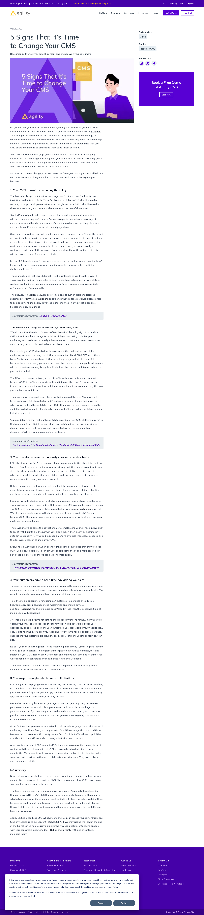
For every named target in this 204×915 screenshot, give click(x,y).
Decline (124, 903)
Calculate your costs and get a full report (90, 3)
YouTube (162, 870)
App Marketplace (55, 865)
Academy (173, 3)
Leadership (126, 870)
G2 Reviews (163, 865)
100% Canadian (128, 865)
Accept (101, 903)
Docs (182, 3)
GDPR (46, 912)
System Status (18, 912)
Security (55, 912)
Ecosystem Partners (56, 870)
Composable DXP (18, 870)
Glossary (65, 912)
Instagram (163, 874)
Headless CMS (147, 48)
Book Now (166, 94)
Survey (97, 131)
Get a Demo (171, 13)
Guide (143, 36)
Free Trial (187, 13)
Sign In (191, 3)
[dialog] (72, 892)
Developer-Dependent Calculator (99, 870)
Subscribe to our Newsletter (171, 884)
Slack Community (166, 879)
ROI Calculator (91, 865)
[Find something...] (163, 3)
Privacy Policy (112, 887)
